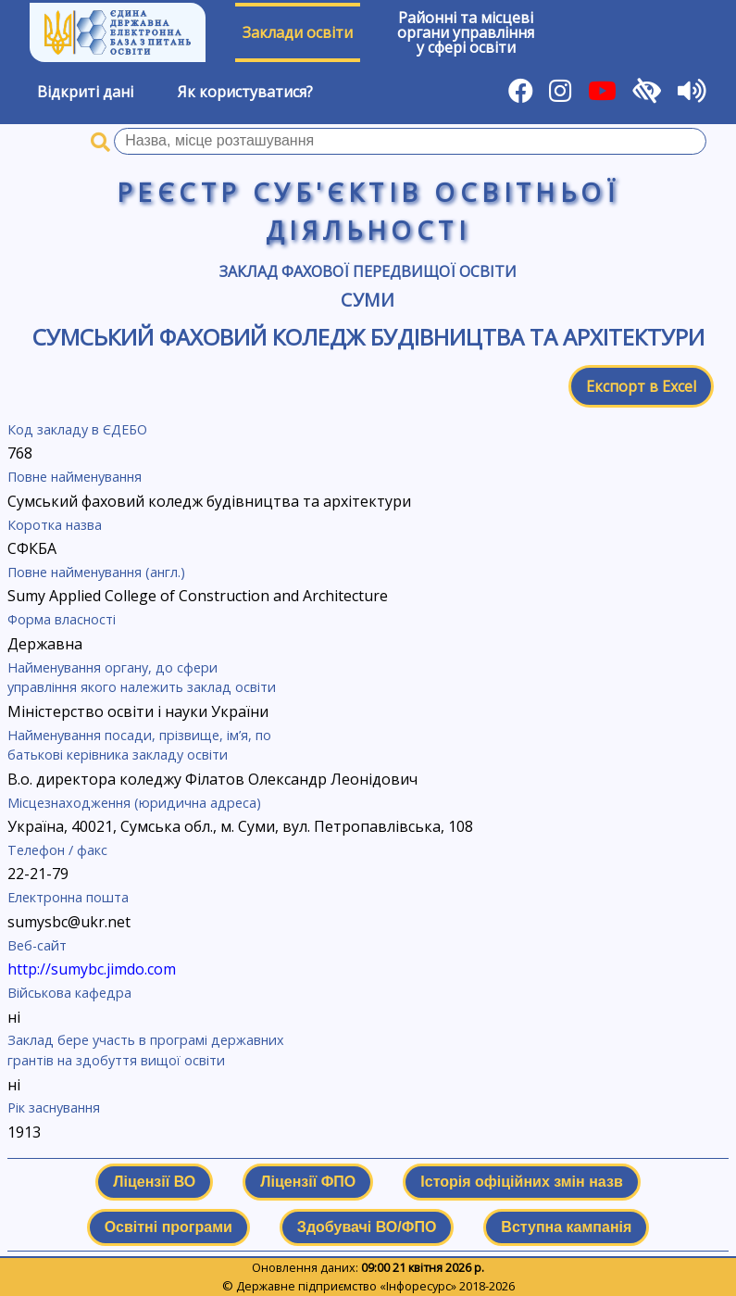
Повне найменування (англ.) (96, 572)
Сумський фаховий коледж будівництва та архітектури (368, 336)
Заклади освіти (298, 32)
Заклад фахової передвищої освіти (368, 271)
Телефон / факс (57, 850)
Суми (368, 299)
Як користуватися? (245, 92)
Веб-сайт (37, 945)
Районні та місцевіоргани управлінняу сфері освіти (465, 32)
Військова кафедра (69, 992)
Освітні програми (168, 1227)
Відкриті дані (85, 92)
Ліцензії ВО (154, 1181)
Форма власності (61, 619)
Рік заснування (53, 1107)
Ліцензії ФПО (308, 1181)
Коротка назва (54, 525)
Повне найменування (74, 476)
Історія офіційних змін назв (521, 1181)
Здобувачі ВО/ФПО (366, 1227)
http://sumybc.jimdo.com (91, 969)
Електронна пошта (68, 897)
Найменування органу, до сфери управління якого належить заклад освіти (141, 678)
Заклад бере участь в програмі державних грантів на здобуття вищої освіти (145, 1050)
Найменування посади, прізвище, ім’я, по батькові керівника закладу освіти (139, 745)
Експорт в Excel (641, 386)
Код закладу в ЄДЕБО (77, 429)
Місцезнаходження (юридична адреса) (134, 803)
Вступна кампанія (566, 1227)
